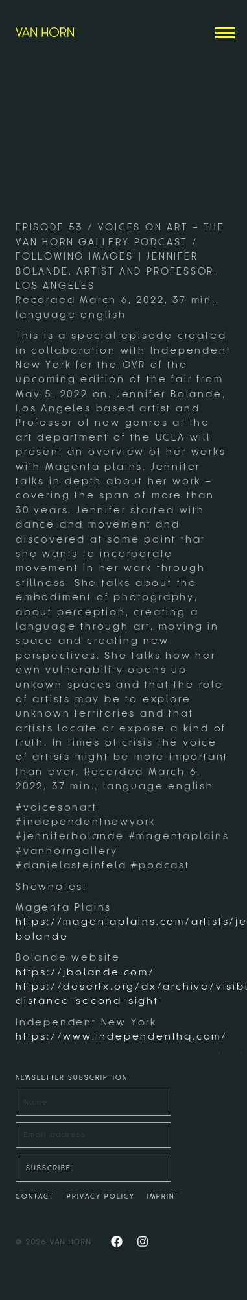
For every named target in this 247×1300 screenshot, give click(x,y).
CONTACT (35, 1196)
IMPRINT (163, 1196)
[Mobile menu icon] (225, 32)
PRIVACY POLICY (101, 1196)
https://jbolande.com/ (85, 972)
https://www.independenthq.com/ (122, 1036)
